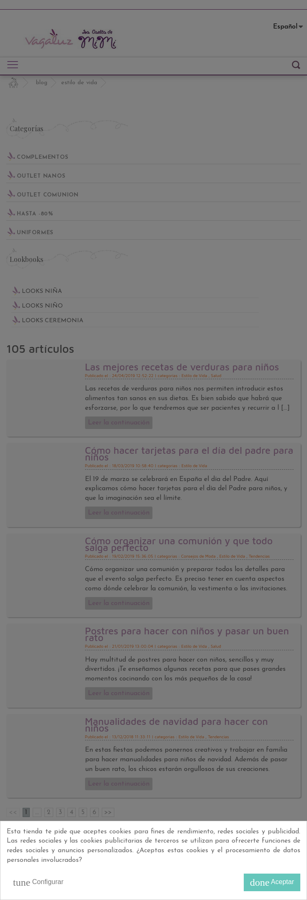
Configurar (38, 882)
